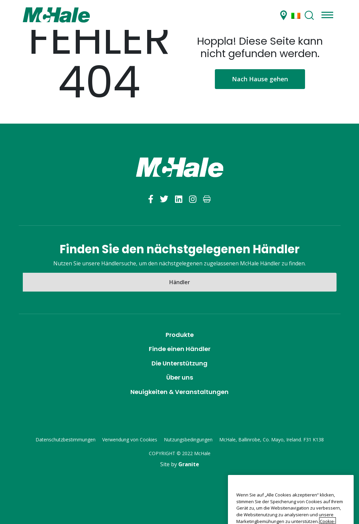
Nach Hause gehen (260, 79)
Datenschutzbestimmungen (66, 439)
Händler (179, 282)
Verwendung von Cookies (129, 439)
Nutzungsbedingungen (188, 439)
